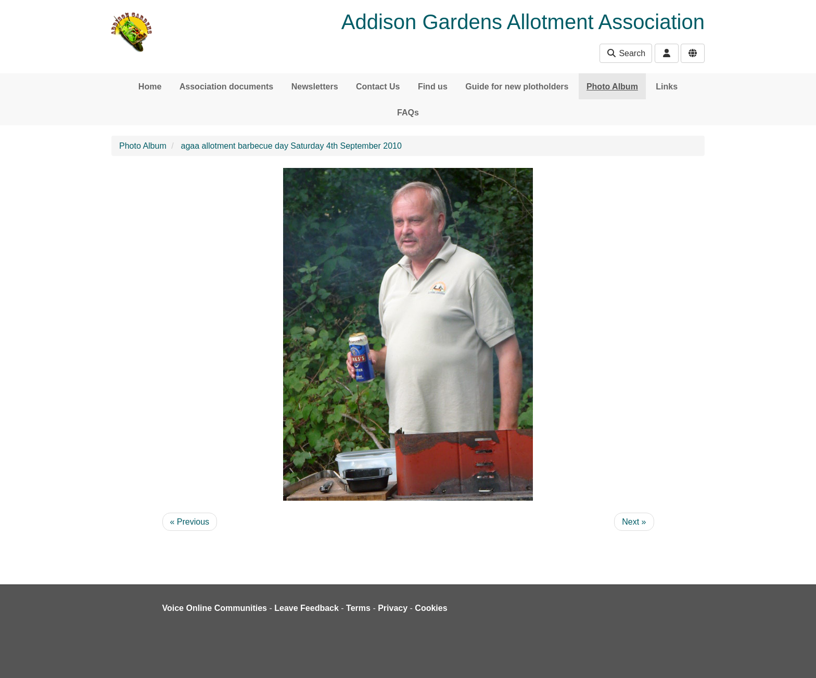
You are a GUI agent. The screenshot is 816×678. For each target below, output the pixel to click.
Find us (433, 86)
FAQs (408, 112)
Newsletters (314, 86)
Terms (358, 608)
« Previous (190, 521)
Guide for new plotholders (516, 86)
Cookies (431, 608)
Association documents (226, 86)
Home (149, 86)
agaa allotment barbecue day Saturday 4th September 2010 (291, 145)
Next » (634, 521)
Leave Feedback (306, 608)
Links (667, 86)
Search (625, 53)
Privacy (392, 608)
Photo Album (612, 86)
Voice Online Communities (214, 608)
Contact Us (378, 86)
